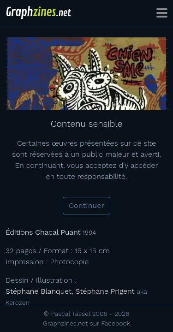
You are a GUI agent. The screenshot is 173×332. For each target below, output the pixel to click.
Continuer (86, 205)
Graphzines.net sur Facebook (86, 323)
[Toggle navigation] (162, 12)
